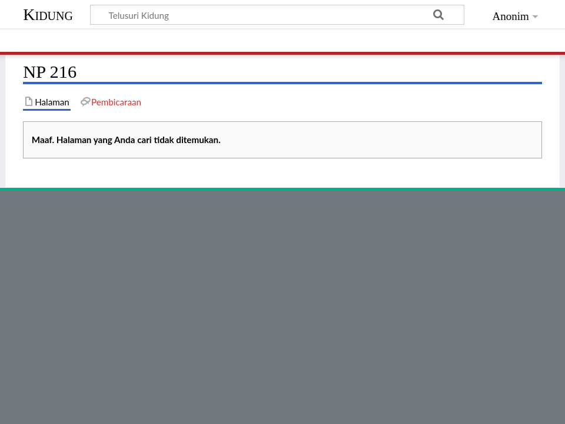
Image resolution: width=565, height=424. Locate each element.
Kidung (48, 14)
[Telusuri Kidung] (277, 14)
